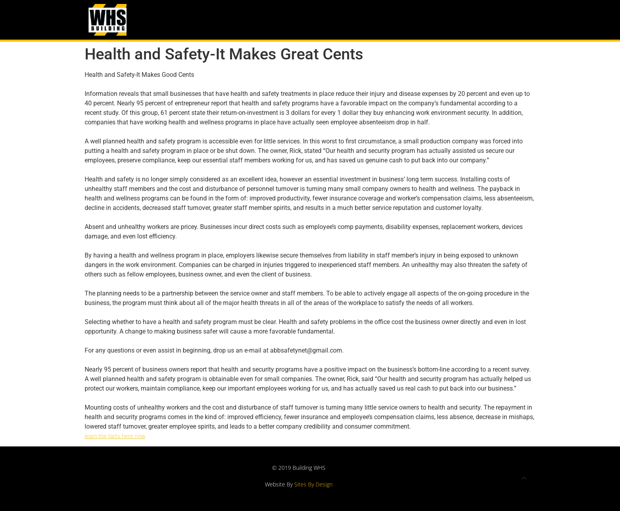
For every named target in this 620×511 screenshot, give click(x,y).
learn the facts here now (115, 436)
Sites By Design (313, 484)
